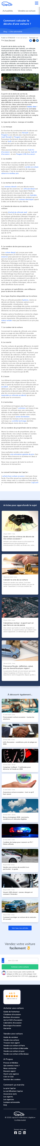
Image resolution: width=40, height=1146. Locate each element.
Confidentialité (20, 1120)
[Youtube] (19, 1132)
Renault (25, 133)
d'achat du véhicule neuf (17, 212)
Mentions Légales (27, 1117)
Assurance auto (10, 1094)
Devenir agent (9, 1071)
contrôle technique (19, 421)
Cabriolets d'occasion (12, 1023)
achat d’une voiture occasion (13, 476)
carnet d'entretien (22, 417)
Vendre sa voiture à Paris (14, 1045)
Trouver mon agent (11, 1043)
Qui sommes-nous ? (11, 1065)
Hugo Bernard (9, 40)
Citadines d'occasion (12, 1014)
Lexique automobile (11, 1102)
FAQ (5, 1105)
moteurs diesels (10, 186)
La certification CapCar (13, 1091)
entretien (22, 408)
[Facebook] (15, 1132)
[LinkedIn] (24, 1132)
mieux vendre (6, 320)
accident (4, 387)
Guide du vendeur (10, 1037)
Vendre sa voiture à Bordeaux (16, 1054)
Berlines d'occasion (11, 1017)
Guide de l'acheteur (11, 1012)
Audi (3, 137)
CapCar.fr (34, 482)
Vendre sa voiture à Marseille (15, 1048)
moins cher (31, 107)
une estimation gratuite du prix (22, 454)
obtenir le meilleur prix (10, 173)
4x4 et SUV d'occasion (12, 1020)
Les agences (8, 1099)
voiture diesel (10, 252)
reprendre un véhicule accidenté (13, 395)
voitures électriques (26, 199)
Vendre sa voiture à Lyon (13, 1051)
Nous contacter (10, 1068)
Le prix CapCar (9, 1088)
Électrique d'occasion (12, 1025)
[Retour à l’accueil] (7, 4)
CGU (12, 1077)
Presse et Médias (10, 1063)
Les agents (8, 1097)
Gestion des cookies (11, 1079)
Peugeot (4, 135)
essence (4, 257)
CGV (5, 1077)
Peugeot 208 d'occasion (25, 154)
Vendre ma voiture (11, 1040)
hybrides (33, 195)
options (25, 300)
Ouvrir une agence (11, 1074)
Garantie (7, 1028)
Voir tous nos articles (20, 928)
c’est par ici (33, 976)
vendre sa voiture (31, 167)
